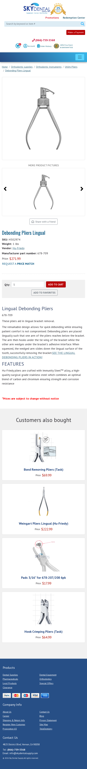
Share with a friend (43, 221)
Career (6, 716)
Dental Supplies (10, 674)
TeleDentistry (46, 728)
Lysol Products (10, 683)
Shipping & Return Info (14, 720)
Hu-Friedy (18, 248)
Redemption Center (74, 17)
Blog (42, 716)
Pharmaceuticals (10, 679)
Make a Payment (76, 32)
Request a (18, 264)
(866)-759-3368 (43, 40)
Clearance (7, 687)
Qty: (7, 284)
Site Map (44, 724)
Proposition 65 (10, 728)
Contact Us (45, 711)
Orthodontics (46, 679)
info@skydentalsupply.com (24, 753)
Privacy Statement (48, 720)
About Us (7, 711)
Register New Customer (14, 724)
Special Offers (46, 683)
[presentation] (5, 189)
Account (29, 46)
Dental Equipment (48, 674)
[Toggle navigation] (79, 57)
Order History (44, 46)
